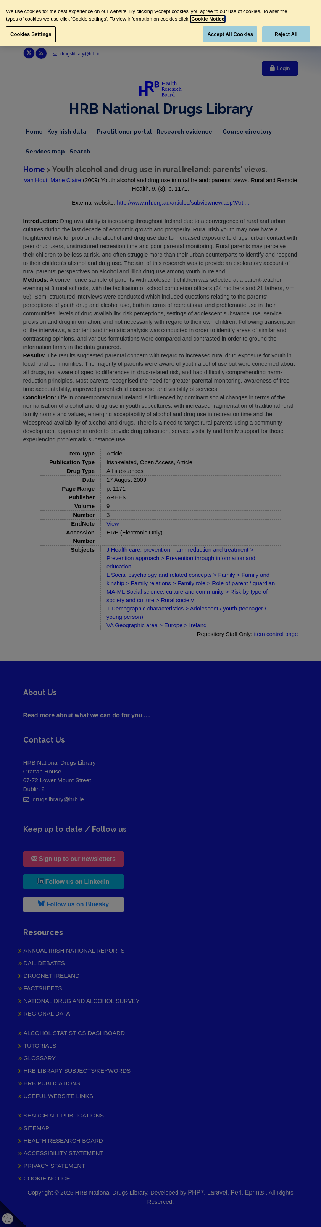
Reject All (285, 34)
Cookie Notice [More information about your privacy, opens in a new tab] (207, 19)
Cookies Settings (31, 34)
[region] (160, 23)
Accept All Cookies (230, 34)
